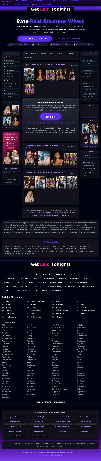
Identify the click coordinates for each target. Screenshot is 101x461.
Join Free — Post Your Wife (68, 39)
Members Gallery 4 (58, 248)
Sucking (55, 365)
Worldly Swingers (88, 96)
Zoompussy (6, 397)
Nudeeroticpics (7, 354)
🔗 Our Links (8, 96)
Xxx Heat (5, 381)
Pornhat (79, 357)
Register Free (41, 122)
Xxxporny (5, 394)
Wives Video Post (88, 90)
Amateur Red (81, 328)
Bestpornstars (56, 282)
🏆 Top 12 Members (35, 246)
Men (51, 54)
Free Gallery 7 (59, 251)
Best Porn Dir (56, 330)
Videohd (80, 368)
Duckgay (30, 336)
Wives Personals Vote (62, 421)
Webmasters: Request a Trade (50, 402)
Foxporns (55, 338)
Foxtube (79, 338)
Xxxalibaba (6, 386)
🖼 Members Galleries (10, 83)
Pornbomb (34, 304)
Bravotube (23, 278)
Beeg (35, 278)
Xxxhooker (6, 389)
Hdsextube (8, 282)
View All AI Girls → (11, 128)
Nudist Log (31, 354)
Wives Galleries (38, 431)
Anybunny (34, 307)
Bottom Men (8, 248)
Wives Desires (87, 80)
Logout (34, 5)
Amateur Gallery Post (38, 417)
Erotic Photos (19, 290)
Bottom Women (73, 246)
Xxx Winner (56, 384)
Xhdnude (55, 370)
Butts (20, 282)
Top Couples (55, 246)
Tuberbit (55, 368)
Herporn (30, 344)
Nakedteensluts (57, 352)
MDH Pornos (56, 349)
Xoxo (78, 370)
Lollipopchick (81, 346)
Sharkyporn (31, 365)
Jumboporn (31, 346)
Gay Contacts (8, 182)
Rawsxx (79, 360)
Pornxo (30, 282)
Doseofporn (6, 336)
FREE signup (46, 212)
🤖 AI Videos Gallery (10, 93)
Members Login (9, 253)
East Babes (69, 286)
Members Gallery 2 (32, 248)
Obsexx (54, 354)
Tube (29, 368)
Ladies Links (62, 431)
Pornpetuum (31, 360)
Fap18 (6, 290)
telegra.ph (60, 317)
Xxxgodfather (82, 386)
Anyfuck (5, 330)
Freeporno (9, 311)
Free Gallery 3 (18, 251)
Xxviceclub (31, 378)
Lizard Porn (56, 346)
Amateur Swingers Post (39, 436)
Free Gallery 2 (8, 251)
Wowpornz (31, 370)
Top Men (64, 246)
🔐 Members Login (9, 60)
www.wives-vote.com (35, 452)
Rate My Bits (86, 63)
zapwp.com (60, 314)
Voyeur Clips (86, 100)
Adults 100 (37, 444)
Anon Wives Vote (88, 70)
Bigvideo (23, 286)
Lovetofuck (31, 349)
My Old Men (6, 352)
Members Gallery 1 (19, 248)
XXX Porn (42, 282)
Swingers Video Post (89, 93)
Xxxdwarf (55, 386)
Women (33, 54)
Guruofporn (6, 344)
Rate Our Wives (87, 57)
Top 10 (68, 122)
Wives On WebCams (10, 179)
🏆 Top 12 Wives (9, 70)
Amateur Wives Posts (62, 417)
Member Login (30, 122)
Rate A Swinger (87, 60)
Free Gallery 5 (39, 251)
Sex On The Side (62, 311)
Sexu (33, 314)
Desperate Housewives (15, 417)
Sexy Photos (6, 365)
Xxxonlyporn (6, 392)
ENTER (50, 116)
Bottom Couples (84, 246)
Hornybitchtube (57, 344)
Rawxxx (29, 362)
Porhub (29, 357)
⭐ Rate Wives (8, 246)
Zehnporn (80, 394)
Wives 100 (9, 444)
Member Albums (59, 122)
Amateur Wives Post (62, 426)
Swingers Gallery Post (57, 446)
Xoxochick (5, 373)
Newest (59, 54)
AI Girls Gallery (29, 253)
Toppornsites (9, 278)
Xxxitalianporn (32, 389)
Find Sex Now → (64, 215)
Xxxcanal (30, 386)
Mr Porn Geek (82, 349)
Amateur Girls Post (15, 436)
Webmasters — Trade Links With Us (50, 455)
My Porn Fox (31, 352)
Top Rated (69, 54)
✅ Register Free (9, 63)
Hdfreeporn (74, 278)
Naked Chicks (9, 286)
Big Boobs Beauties (53, 286)
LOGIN (42, 5)
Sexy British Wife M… (59, 389)
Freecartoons (7, 341)
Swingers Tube (87, 172)
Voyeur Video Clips (15, 431)
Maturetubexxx (48, 278)
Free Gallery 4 (28, 251)
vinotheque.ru (11, 317)
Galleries (28, 57)
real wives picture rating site (36, 223)
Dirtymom (80, 333)
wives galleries (79, 230)
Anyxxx (69, 282)
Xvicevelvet (81, 376)
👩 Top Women (8, 73)
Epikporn (55, 336)
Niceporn (9, 301)
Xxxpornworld (82, 392)
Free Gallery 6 (49, 251)
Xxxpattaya (56, 392)
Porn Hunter (6, 360)
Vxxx (83, 304)
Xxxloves (80, 389)
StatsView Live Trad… (9, 338)
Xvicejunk (30, 376)
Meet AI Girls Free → (90, 146)
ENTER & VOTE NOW (35, 38)
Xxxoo (29, 392)
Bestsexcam (10, 314)
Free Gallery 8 (69, 251)
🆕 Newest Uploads (10, 67)
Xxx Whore (31, 384)
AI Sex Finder (31, 328)
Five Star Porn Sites (88, 311)
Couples (43, 54)
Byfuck (29, 333)
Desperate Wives (88, 83)
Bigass (87, 278)
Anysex (58, 301)
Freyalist (30, 341)
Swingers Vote (87, 77)
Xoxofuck (30, 373)
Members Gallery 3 (45, 248)
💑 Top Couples (8, 77)
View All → (74, 65)
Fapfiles (29, 338)
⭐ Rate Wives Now (10, 57)
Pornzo (62, 278)
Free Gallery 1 (83, 248)
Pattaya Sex (6, 357)
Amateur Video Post (88, 86)
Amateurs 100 (46, 444)
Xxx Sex (4, 384)
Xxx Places (80, 381)
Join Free (77, 452)
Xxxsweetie (31, 394)
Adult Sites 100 (69, 444)
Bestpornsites (35, 311)
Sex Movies (82, 282)
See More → (73, 173)
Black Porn (6, 333)
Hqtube (58, 307)
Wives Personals (87, 67)
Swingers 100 (18, 444)
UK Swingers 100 (58, 444)
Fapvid (44, 290)
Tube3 (83, 307)
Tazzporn (80, 365)
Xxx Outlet (30, 381)
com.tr (83, 314)
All (26, 54)
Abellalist (30, 325)
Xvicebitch (80, 373)
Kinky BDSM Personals (10, 176)
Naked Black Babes (38, 301)
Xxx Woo (80, 384)
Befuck (33, 290)
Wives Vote (6, 3)
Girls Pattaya (81, 341)
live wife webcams (37, 215)
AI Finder (80, 325)
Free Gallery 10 (89, 251)
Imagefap (80, 344)
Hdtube (8, 307)
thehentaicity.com (37, 317)
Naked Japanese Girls (87, 286)
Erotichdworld (82, 336)
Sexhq (79, 362)
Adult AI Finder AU (58, 325)
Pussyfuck (55, 360)
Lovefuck (5, 349)
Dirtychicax (56, 333)
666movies (6, 325)
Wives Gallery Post (42, 446)
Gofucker (36, 286)
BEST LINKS (20, 5)
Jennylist (5, 346)
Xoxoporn (55, 373)
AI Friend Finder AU (9, 328)
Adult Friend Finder (9, 173)
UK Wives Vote (87, 73)
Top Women (46, 246)
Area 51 (29, 330)
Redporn (56, 290)
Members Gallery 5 (72, 248)
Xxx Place (55, 381)
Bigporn (79, 330)
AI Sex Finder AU (58, 328)
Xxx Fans (80, 378)
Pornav (54, 357)
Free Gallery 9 (79, 251)
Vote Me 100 (28, 444)
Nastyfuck (80, 352)
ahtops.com (60, 304)
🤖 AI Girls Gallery (9, 90)
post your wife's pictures (25, 227)
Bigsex (8, 304)
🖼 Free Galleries (9, 86)
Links (73, 122)
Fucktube (55, 341)
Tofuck (4, 368)
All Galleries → (71, 147)
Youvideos (55, 394)
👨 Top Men (7, 80)
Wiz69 (4, 370)
